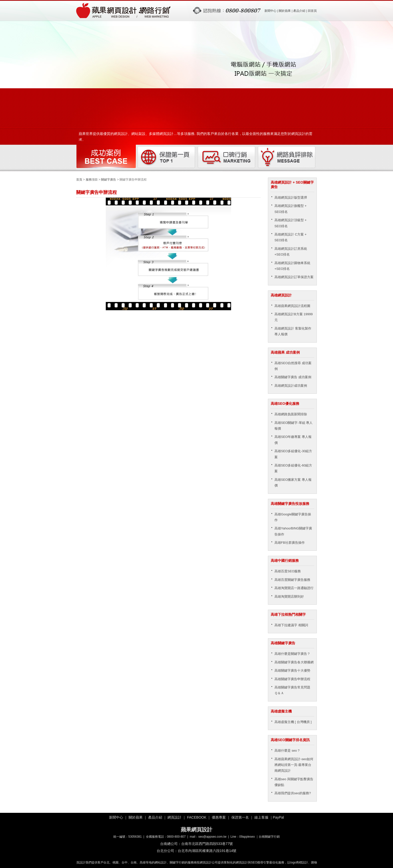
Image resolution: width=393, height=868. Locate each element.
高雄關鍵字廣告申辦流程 (292, 679)
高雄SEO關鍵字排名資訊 (290, 740)
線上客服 (261, 817)
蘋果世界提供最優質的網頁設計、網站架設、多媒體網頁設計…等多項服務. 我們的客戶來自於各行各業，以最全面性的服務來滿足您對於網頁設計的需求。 (195, 135)
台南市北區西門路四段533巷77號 (207, 844)
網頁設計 (174, 817)
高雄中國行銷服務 (285, 561)
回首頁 (312, 11)
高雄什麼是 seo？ (287, 750)
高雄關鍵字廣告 (283, 643)
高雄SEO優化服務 (285, 404)
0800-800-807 (176, 836)
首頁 (79, 179)
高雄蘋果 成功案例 (285, 352)
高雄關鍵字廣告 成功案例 (292, 377)
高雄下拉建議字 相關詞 (291, 625)
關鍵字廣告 (108, 179)
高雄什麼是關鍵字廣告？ (292, 654)
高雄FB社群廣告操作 (289, 542)
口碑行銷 (227, 157)
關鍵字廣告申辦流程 (123, 11)
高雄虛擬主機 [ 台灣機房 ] (293, 722)
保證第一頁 (166, 157)
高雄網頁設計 (281, 295)
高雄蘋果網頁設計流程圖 (292, 306)
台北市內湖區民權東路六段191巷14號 (207, 851)
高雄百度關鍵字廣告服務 (292, 580)
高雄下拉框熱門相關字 (288, 614)
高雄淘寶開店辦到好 (289, 596)
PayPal (278, 817)
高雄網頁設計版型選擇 (290, 197)
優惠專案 (219, 817)
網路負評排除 (287, 157)
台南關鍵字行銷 (269, 836)
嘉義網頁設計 (77, 862)
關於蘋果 (285, 11)
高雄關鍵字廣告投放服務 (290, 504)
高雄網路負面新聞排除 (290, 414)
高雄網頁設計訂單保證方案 (294, 277)
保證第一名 (240, 817)
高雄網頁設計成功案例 (290, 385)
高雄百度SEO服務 (287, 571)
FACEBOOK (196, 817)
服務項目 (92, 179)
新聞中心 (270, 11)
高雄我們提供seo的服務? (292, 793)
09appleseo (247, 836)
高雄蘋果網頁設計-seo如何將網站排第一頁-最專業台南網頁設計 (293, 765)
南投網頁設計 (204, 862)
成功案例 (106, 157)
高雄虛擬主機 (281, 711)
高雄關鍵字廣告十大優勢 (292, 670)
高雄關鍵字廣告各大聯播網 (294, 662)
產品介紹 (299, 11)
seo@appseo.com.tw (212, 836)
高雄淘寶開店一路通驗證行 (294, 588)
